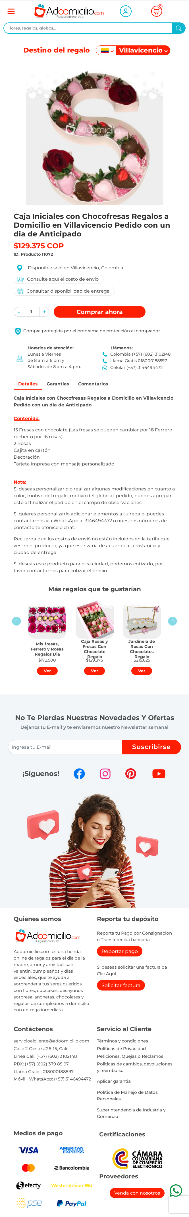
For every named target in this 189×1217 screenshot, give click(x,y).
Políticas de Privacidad (121, 1049)
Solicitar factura (120, 986)
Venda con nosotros (137, 1194)
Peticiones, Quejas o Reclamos (130, 1057)
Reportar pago (119, 952)
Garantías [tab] (61, 384)
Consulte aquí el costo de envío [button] (57, 279)
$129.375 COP (39, 245)
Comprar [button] (99, 311)
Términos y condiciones (122, 1041)
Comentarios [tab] (101, 384)
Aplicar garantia (114, 1082)
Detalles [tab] (29, 384)
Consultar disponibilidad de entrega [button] (63, 291)
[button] (18, 312)
